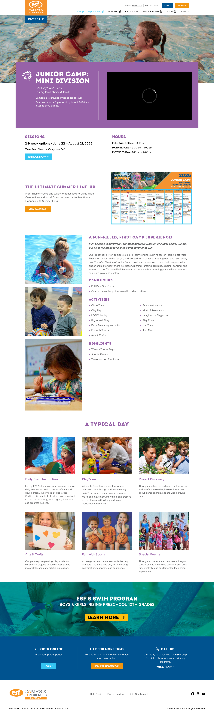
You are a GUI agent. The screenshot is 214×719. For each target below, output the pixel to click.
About (170, 11)
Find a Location (115, 694)
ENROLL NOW (37, 156)
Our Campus (132, 11)
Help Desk (182, 5)
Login (166, 5)
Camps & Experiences (89, 11)
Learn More (106, 617)
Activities (113, 11)
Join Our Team (151, 5)
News (184, 11)
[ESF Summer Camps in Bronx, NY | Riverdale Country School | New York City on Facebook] (192, 694)
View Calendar (37, 209)
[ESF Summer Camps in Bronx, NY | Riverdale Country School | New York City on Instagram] (198, 694)
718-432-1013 (165, 667)
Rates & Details (151, 11)
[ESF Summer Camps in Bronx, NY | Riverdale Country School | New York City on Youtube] (203, 694)
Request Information (107, 666)
